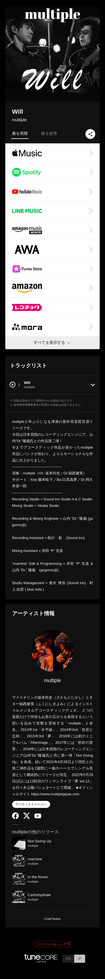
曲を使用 (49, 133)
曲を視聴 (20, 133)
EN (68, 958)
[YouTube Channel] (37, 817)
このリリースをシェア (52, 944)
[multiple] (52, 651)
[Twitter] (26, 817)
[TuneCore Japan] (41, 961)
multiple (19, 119)
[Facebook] (15, 818)
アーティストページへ (31, 804)
